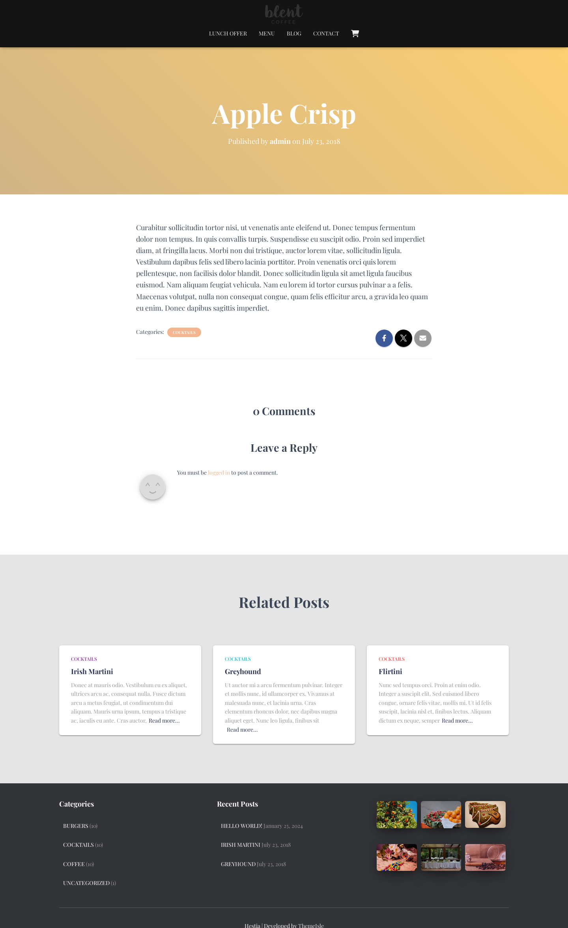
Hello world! (241, 825)
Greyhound (243, 671)
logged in (219, 472)
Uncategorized (86, 883)
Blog (294, 33)
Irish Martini (92, 671)
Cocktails (184, 332)
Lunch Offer (228, 33)
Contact (326, 33)
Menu (267, 33)
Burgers (75, 825)
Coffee (74, 864)
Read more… (164, 720)
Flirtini (390, 671)
